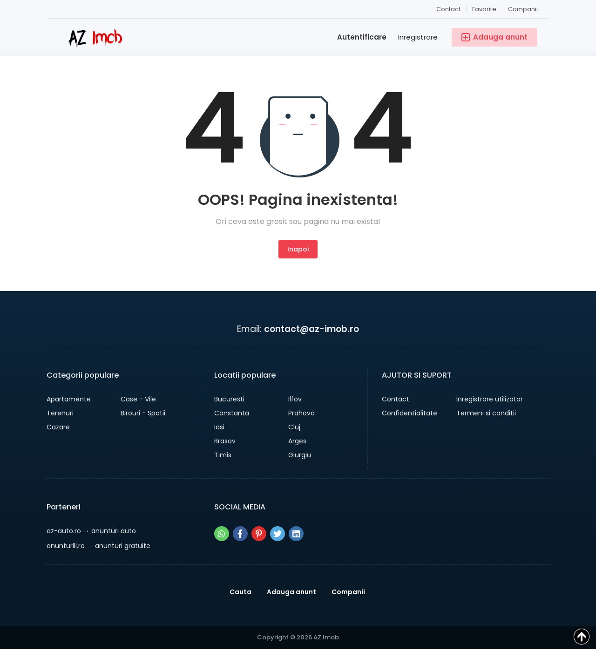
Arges (297, 441)
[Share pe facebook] (240, 533)
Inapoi (298, 249)
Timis (222, 455)
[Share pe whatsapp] (221, 533)
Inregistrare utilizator (489, 399)
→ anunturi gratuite (98, 545)
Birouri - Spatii (143, 413)
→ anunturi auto (91, 531)
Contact (448, 9)
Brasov (225, 441)
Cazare (58, 427)
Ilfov (295, 399)
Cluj (294, 427)
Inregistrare (418, 37)
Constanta (231, 413)
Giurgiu (299, 455)
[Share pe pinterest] (258, 533)
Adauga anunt (291, 592)
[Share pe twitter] (277, 533)
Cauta (240, 592)
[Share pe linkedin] (296, 533)
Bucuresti (229, 399)
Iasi (219, 427)
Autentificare (361, 37)
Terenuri (60, 413)
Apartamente (69, 399)
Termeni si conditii (486, 413)
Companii (523, 9)
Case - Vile (138, 399)
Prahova (301, 413)
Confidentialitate (409, 413)
